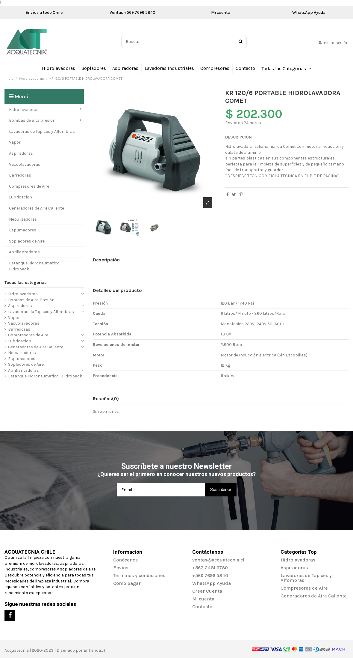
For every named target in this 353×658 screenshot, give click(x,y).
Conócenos (125, 560)
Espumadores (21, 358)
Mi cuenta (220, 12)
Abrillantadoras (23, 370)
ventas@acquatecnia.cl (218, 560)
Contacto (202, 606)
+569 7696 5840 (210, 575)
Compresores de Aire (28, 335)
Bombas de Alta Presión (31, 299)
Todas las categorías (25, 282)
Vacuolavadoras (24, 323)
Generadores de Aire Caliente (35, 347)
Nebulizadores (22, 352)
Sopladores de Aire (26, 364)
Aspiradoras (20, 305)
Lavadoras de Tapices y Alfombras (41, 311)
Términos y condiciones (139, 575)
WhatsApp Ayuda (308, 12)
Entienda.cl (94, 650)
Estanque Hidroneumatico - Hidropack (45, 376)
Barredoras (19, 329)
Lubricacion (19, 341)
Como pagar (127, 583)
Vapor (14, 317)
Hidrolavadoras (23, 293)
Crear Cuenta (207, 591)
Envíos (120, 567)
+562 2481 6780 (210, 567)
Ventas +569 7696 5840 (132, 12)
